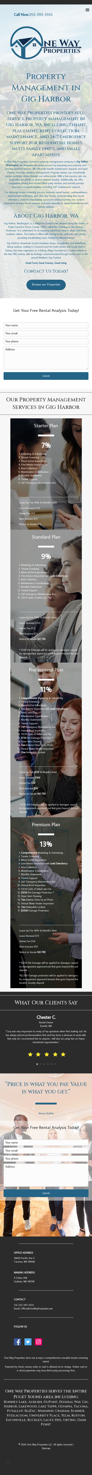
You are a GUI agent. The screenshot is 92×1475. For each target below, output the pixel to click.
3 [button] (44, 1064)
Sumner (77, 1411)
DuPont (51, 1402)
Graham (62, 1411)
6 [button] (55, 1064)
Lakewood (28, 1406)
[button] (46, 376)
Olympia (65, 1406)
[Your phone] (46, 341)
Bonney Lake (15, 1402)
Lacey (48, 1420)
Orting (69, 1420)
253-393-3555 (26, 1305)
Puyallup (15, 1411)
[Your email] (46, 333)
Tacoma (81, 1406)
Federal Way (70, 1402)
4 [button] (48, 1064)
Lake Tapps (47, 1406)
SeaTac (30, 1411)
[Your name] (46, 325)
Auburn (35, 1402)
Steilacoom (17, 1415)
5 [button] (51, 1064)
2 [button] (41, 1064)
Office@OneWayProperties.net (37, 1308)
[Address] (46, 357)
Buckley (35, 1420)
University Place (44, 1415)
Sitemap (46, 1448)
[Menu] (8, 1463)
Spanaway (46, 1411)
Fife (58, 1420)
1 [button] (37, 1064)
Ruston (78, 1415)
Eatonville (16, 1420)
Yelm (65, 1415)
